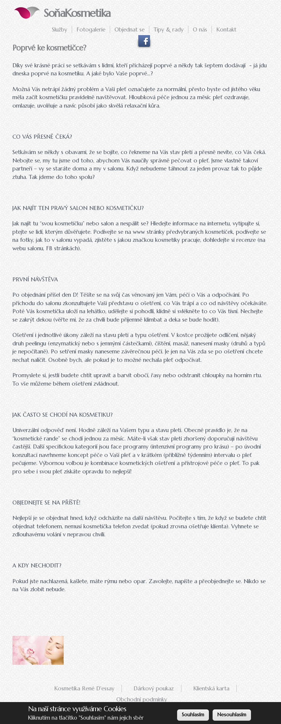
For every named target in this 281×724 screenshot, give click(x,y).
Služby (59, 29)
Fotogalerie (90, 29)
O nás (200, 29)
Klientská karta (211, 688)
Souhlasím (193, 715)
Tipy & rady (169, 29)
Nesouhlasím (231, 715)
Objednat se (130, 29)
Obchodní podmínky (141, 699)
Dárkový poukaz (154, 688)
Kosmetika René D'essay (84, 688)
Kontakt (226, 29)
